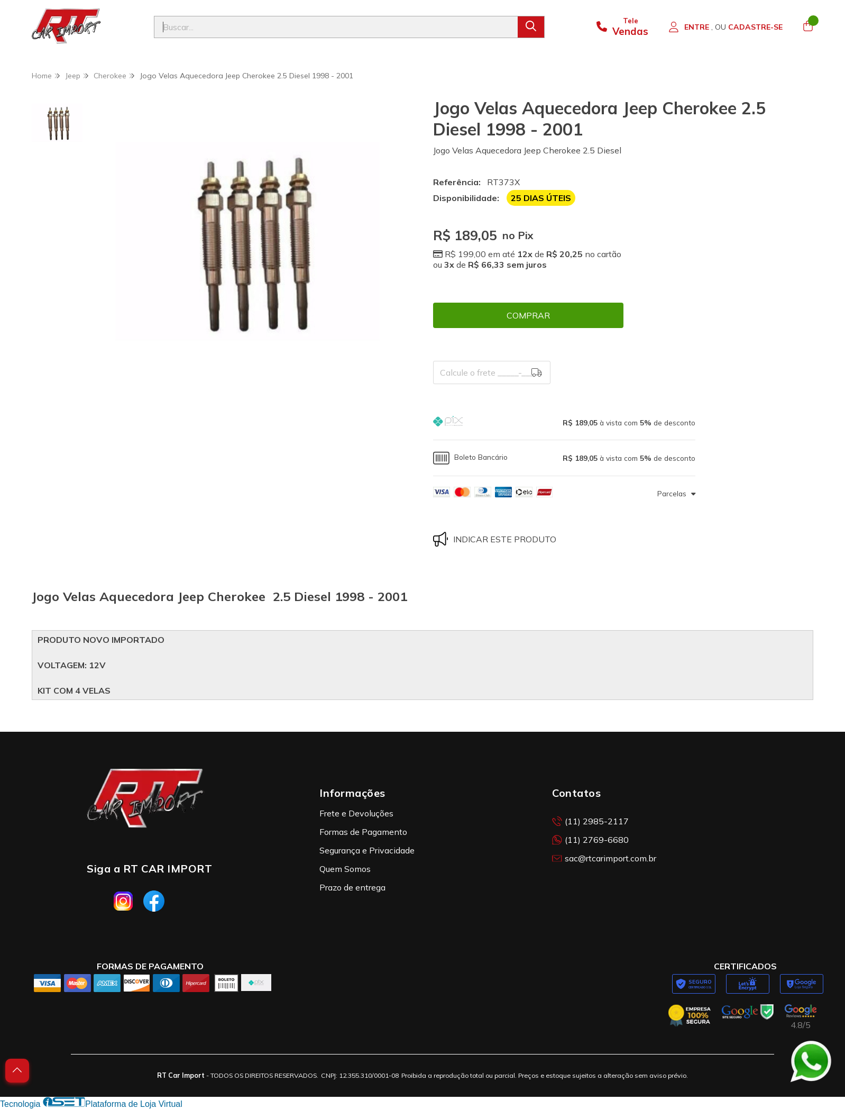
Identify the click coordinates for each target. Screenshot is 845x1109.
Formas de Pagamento (363, 831)
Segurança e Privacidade (367, 850)
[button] (564, 422)
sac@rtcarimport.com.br (604, 858)
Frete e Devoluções (356, 813)
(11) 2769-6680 (590, 839)
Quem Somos (345, 868)
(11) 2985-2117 (590, 821)
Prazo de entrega (352, 887)
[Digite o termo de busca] (336, 27)
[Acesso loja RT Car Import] (725, 27)
